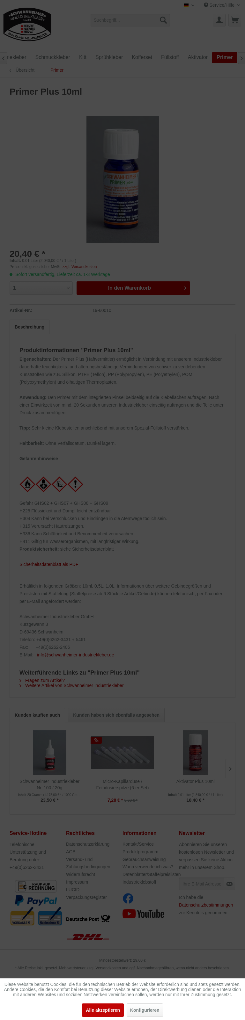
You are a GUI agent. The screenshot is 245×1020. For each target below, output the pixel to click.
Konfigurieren (145, 1010)
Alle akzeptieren (103, 1010)
